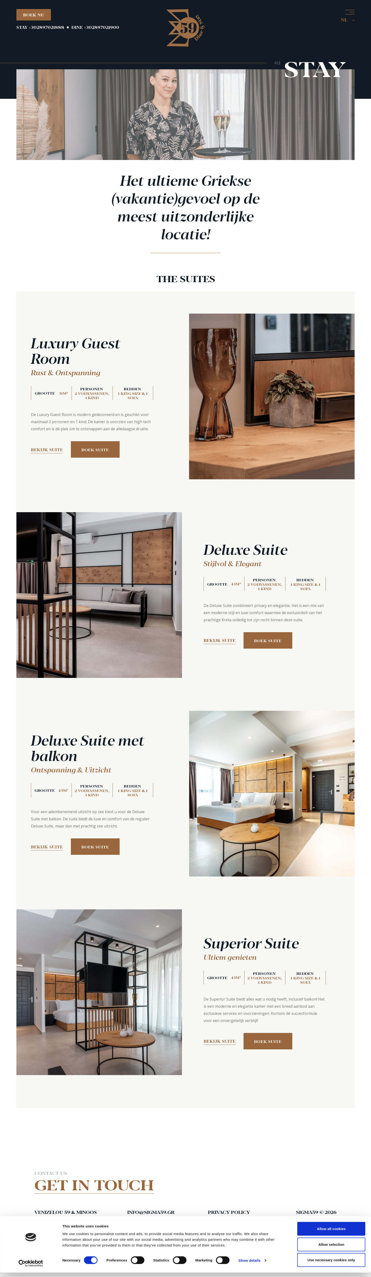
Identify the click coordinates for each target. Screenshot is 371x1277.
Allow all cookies (331, 1233)
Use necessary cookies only (331, 1264)
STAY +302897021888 (40, 27)
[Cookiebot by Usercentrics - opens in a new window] (31, 1267)
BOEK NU (33, 15)
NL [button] (348, 19)
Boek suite (96, 450)
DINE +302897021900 (95, 27)
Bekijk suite (47, 449)
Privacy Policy (228, 1212)
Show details (250, 1265)
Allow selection (331, 1249)
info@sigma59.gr (151, 1212)
